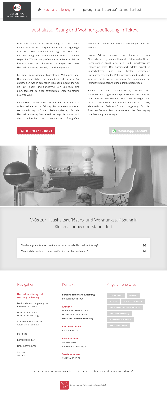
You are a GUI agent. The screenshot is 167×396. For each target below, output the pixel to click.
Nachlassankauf (106, 10)
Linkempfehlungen (27, 345)
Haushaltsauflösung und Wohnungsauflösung (30, 296)
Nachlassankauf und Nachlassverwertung (28, 314)
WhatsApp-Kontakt (129, 131)
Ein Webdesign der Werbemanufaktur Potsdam (80, 385)
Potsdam (113, 301)
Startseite (22, 333)
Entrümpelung (83, 10)
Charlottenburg (116, 295)
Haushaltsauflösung (56, 10)
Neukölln (133, 295)
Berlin (105, 385)
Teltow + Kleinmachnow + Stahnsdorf (125, 307)
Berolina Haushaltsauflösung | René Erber (61, 371)
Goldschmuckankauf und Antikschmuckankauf (30, 323)
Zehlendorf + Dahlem (118, 325)
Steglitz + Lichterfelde (133, 301)
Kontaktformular (26, 339)
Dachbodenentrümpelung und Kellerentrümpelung (33, 305)
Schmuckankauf (130, 10)
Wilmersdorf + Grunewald (120, 319)
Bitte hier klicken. (71, 330)
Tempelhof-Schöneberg (119, 313)
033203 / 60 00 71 (36, 131)
